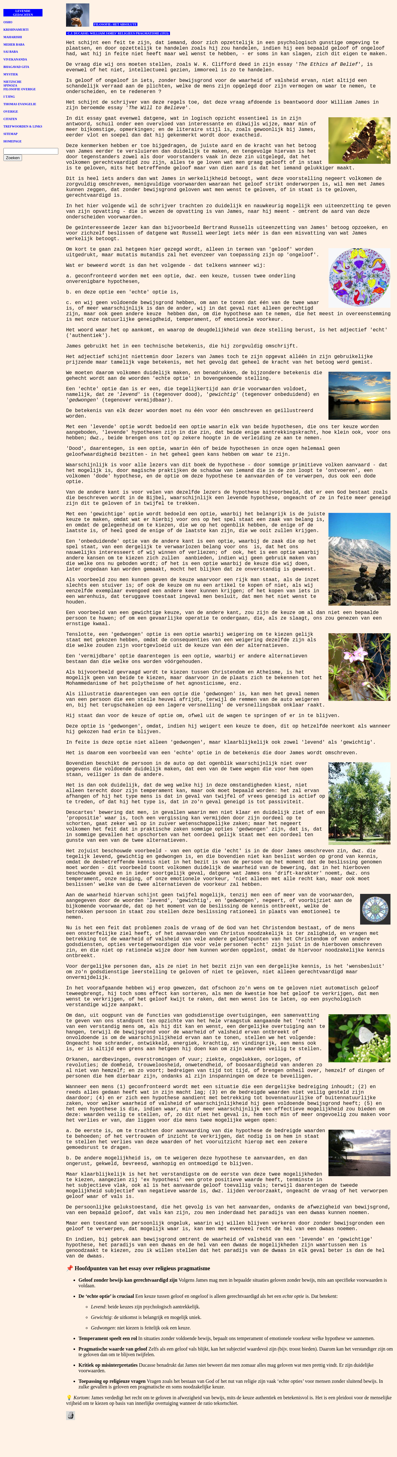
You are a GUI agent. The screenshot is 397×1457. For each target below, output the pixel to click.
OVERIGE (10, 111)
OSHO (7, 22)
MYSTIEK (10, 74)
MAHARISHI (12, 37)
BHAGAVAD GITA (16, 67)
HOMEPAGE (12, 141)
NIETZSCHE (12, 81)
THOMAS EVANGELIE (19, 104)
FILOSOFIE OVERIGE (19, 89)
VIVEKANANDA (15, 59)
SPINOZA (10, 85)
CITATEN (10, 119)
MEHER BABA (14, 44)
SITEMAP (10, 134)
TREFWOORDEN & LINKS (22, 126)
